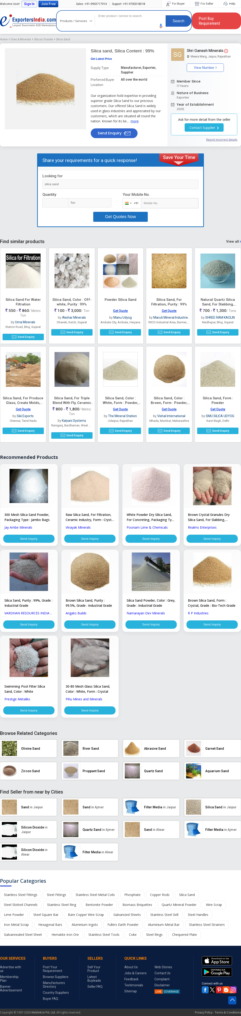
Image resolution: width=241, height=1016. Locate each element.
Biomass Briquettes (137, 909)
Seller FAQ (95, 991)
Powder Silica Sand (120, 300)
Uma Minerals (25, 322)
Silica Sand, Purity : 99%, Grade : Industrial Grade (28, 604)
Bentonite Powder (99, 909)
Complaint (162, 984)
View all (233, 241)
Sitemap (130, 996)
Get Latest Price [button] (101, 58)
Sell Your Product (93, 973)
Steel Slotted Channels (21, 909)
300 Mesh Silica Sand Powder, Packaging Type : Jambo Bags (27, 517)
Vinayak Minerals (78, 527)
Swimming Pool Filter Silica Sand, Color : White (24, 692)
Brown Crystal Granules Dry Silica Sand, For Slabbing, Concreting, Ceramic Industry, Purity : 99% (210, 517)
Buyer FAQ (50, 1003)
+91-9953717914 (91, 4)
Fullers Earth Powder (122, 929)
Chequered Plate (184, 939)
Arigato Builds (76, 615)
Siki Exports (25, 416)
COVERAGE (166, 996)
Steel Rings (154, 939)
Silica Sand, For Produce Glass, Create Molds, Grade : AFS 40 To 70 (23, 403)
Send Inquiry (29, 539)
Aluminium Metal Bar (164, 929)
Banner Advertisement (11, 993)
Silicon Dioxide (43, 39)
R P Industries (198, 615)
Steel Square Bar (45, 919)
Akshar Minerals (74, 317)
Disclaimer (162, 990)
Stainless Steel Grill (164, 919)
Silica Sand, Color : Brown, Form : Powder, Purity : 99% (169, 403)
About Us (131, 972)
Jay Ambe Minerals (18, 527)
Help (229, 3)
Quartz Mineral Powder (179, 909)
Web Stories (163, 972)
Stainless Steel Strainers (207, 929)
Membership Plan (9, 983)
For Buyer (175, 3)
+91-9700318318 (128, 4)
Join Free (48, 4)
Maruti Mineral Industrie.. (171, 317)
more (135, 121)
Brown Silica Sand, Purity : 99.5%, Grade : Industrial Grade (89, 604)
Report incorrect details (221, 140)
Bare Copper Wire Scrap (86, 919)
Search (178, 21)
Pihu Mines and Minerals (84, 702)
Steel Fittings (56, 899)
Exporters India (28, 20)
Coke (133, 939)
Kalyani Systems (74, 420)
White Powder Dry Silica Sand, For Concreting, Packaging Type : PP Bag (151, 517)
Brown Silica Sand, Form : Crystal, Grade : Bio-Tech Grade (211, 604)
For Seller (204, 3)
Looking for (52, 176)
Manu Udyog (122, 317)
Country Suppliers (56, 997)
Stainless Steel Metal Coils (95, 899)
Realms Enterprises (202, 527)
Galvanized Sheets (127, 919)
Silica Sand (63, 39)
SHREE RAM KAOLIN (220, 317)
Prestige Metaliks (17, 702)
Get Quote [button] (120, 311)
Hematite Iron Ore (65, 939)
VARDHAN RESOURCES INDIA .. (28, 615)
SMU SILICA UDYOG (220, 416)
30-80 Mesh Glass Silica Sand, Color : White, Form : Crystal (88, 692)
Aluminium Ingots (85, 929)
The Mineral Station (122, 416)
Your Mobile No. (136, 194)
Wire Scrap (214, 909)
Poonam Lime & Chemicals (147, 527)
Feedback (131, 984)
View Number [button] (205, 68)
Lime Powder (14, 919)
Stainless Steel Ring (61, 909)
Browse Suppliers (55, 981)
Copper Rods (160, 899)
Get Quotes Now (120, 216)
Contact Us (162, 978)
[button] (161, 26)
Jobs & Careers (135, 978)
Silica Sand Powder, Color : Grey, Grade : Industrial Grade (151, 604)
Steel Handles (198, 919)
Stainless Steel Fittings (20, 899)
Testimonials (133, 990)
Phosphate (132, 899)
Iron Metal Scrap (16, 929)
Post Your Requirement (52, 973)
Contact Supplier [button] (204, 127)
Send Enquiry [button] (114, 133)
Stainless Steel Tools (103, 939)
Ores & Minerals (21, 39)
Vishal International (171, 416)
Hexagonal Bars (50, 929)
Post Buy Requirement (209, 21)
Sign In (29, 4)
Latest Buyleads (94, 983)
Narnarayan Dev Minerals (146, 615)
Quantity (49, 194)
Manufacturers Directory (54, 989)
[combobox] (131, 203)
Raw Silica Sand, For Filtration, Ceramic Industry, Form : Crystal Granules (90, 517)
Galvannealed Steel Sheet (23, 939)
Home (4, 39)
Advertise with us (10, 973)
